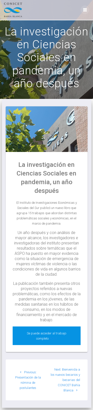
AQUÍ (53, 338)
